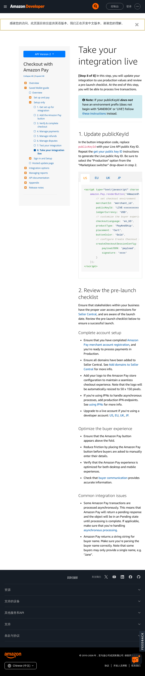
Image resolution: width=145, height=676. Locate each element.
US (85, 178)
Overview (33, 83)
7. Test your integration (50, 145)
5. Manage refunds (47, 136)
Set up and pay (41, 97)
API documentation (38, 177)
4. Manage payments (48, 131)
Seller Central (87, 314)
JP (119, 178)
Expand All (39, 76)
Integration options (38, 168)
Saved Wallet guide (38, 88)
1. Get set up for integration (46, 109)
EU (97, 178)
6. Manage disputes (48, 140)
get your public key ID (107, 151)
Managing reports (38, 173)
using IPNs (96, 404)
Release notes (36, 187)
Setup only (39, 102)
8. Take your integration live (51, 152)
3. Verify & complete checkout (48, 125)
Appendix (33, 182)
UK (108, 178)
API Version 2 (43, 54)
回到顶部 (72, 577)
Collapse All (28, 76)
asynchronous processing (100, 530)
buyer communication (113, 478)
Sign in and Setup (42, 158)
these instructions (94, 113)
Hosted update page (43, 163)
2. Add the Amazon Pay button (50, 117)
